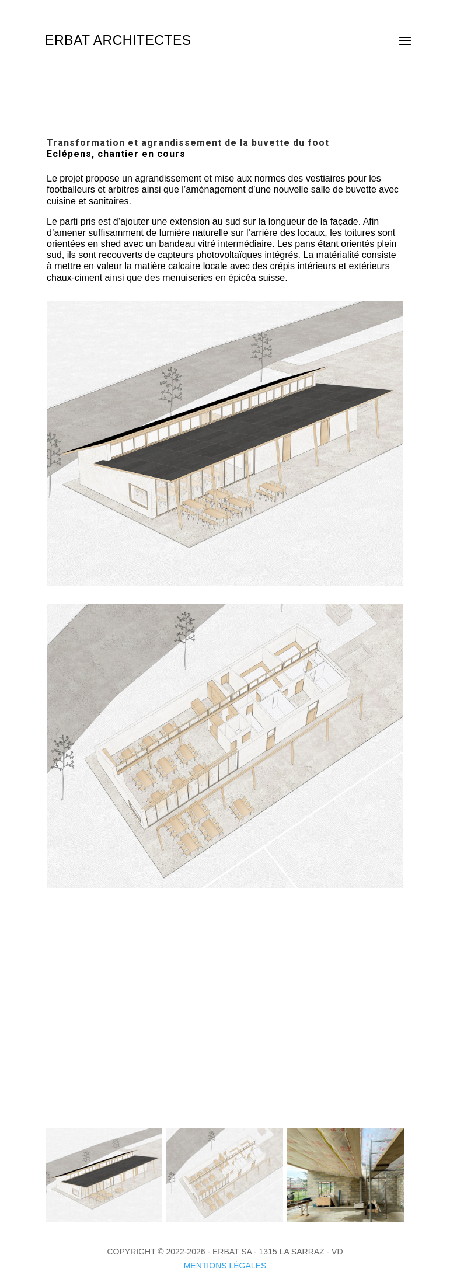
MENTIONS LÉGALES (225, 1265)
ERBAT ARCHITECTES (118, 40)
